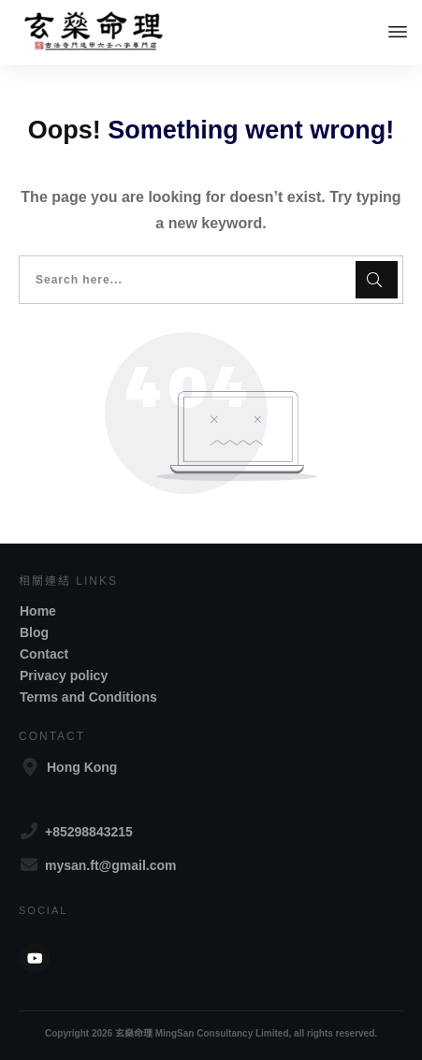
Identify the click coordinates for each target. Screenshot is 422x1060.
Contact (44, 653)
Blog (34, 632)
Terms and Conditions (88, 697)
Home (38, 610)
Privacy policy (64, 675)
